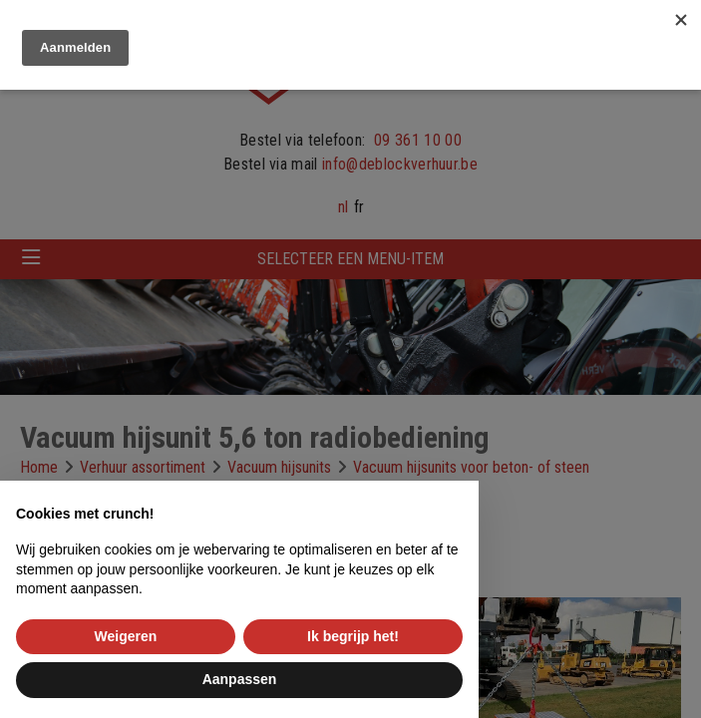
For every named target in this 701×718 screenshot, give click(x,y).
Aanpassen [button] (239, 679)
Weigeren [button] (126, 636)
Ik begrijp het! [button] (353, 636)
